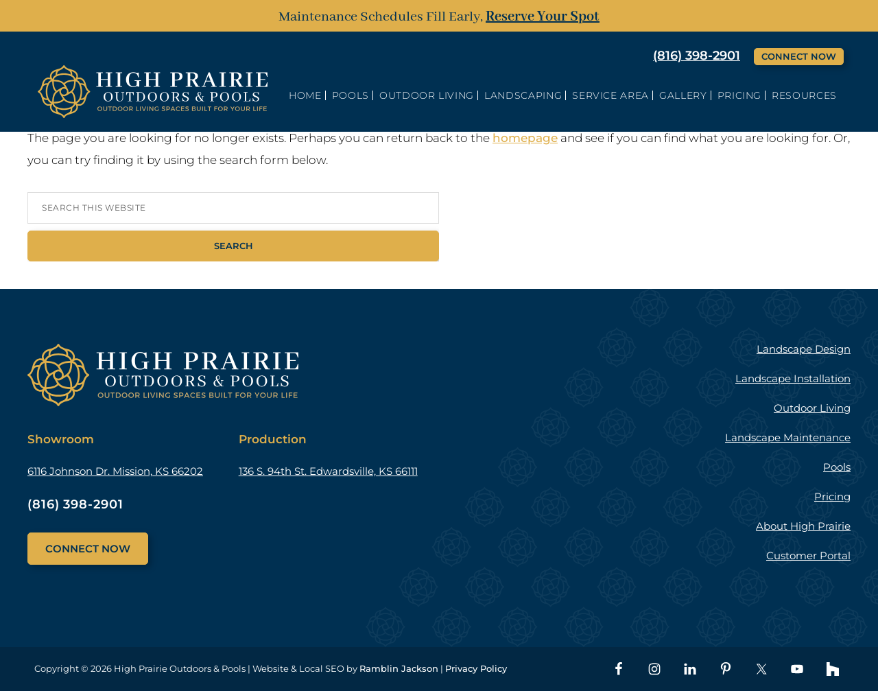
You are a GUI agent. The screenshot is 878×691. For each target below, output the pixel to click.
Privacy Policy (476, 668)
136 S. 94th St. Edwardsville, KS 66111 (328, 471)
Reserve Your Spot (543, 16)
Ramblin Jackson (398, 668)
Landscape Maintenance (788, 437)
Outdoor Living (812, 408)
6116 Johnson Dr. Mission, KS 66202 (115, 471)
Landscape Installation (793, 378)
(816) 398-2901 (696, 55)
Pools (837, 467)
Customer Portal (808, 555)
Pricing (832, 496)
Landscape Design (804, 349)
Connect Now (798, 56)
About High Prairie (803, 526)
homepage (525, 138)
